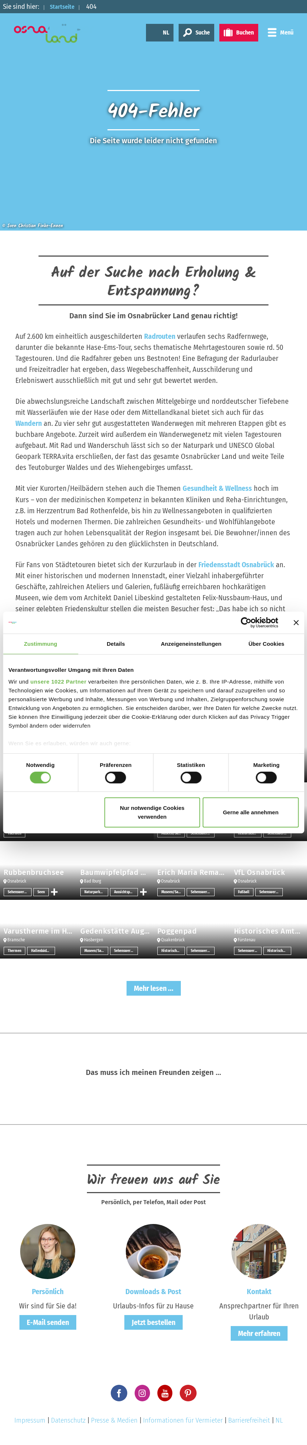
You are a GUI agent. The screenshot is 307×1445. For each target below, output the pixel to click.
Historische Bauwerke (173, 950)
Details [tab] (116, 644)
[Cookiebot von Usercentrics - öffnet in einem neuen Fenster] (246, 622)
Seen (41, 892)
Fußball (243, 892)
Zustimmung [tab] (40, 644)
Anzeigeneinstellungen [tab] (191, 644)
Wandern (28, 423)
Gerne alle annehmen (251, 812)
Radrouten (160, 336)
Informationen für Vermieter (183, 1420)
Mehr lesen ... (153, 988)
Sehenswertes (18, 892)
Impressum (29, 1420)
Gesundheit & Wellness (217, 488)
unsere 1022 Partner (58, 681)
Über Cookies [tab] (266, 644)
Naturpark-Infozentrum (96, 892)
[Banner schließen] (296, 622)
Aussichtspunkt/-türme (126, 892)
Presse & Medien (114, 1420)
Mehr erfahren (259, 1333)
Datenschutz (68, 1420)
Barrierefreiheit (249, 1420)
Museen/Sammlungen (173, 892)
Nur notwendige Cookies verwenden (152, 812)
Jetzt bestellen (153, 1322)
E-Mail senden (48, 1322)
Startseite (65, 6)
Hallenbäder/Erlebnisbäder (43, 950)
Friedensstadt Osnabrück (236, 564)
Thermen (14, 950)
